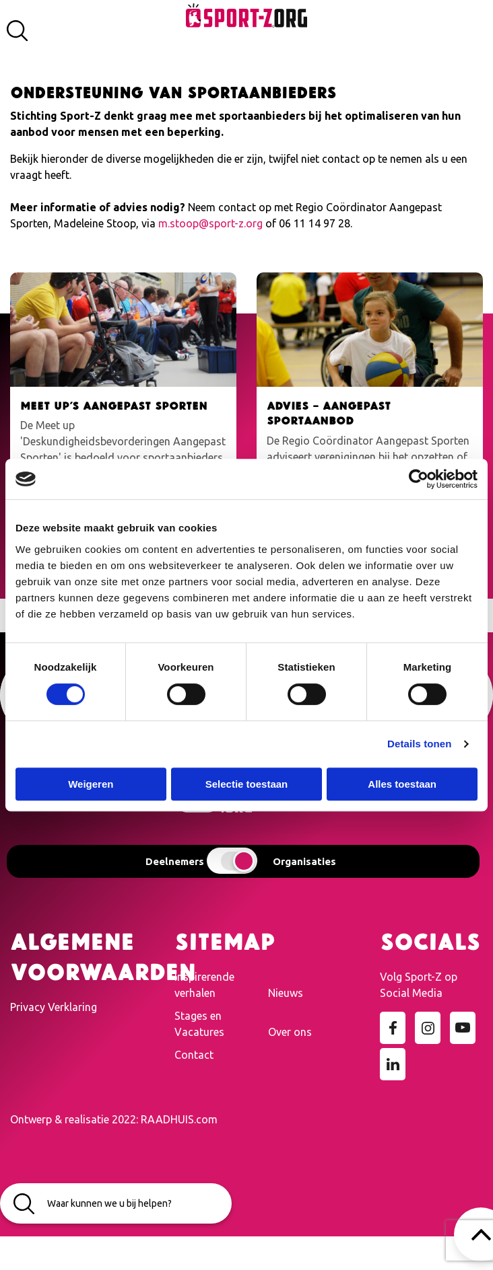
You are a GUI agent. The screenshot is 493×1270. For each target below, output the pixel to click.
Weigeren (90, 784)
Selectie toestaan (246, 784)
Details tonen (419, 743)
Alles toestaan (402, 784)
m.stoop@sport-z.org (210, 223)
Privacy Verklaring (53, 1007)
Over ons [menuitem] (290, 1032)
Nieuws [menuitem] (285, 993)
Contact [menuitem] (193, 1055)
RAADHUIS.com (179, 1119)
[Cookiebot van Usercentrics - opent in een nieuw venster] (419, 479)
